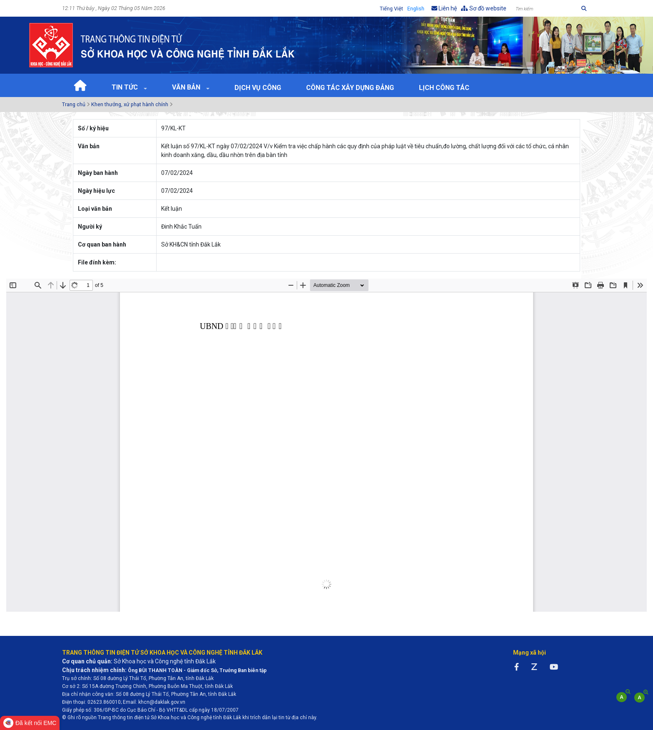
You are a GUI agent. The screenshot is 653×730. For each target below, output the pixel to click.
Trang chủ (73, 104)
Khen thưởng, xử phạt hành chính (129, 104)
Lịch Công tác (444, 88)
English (415, 8)
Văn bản (187, 87)
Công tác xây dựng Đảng (350, 88)
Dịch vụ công (257, 88)
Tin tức (126, 87)
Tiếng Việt (391, 8)
